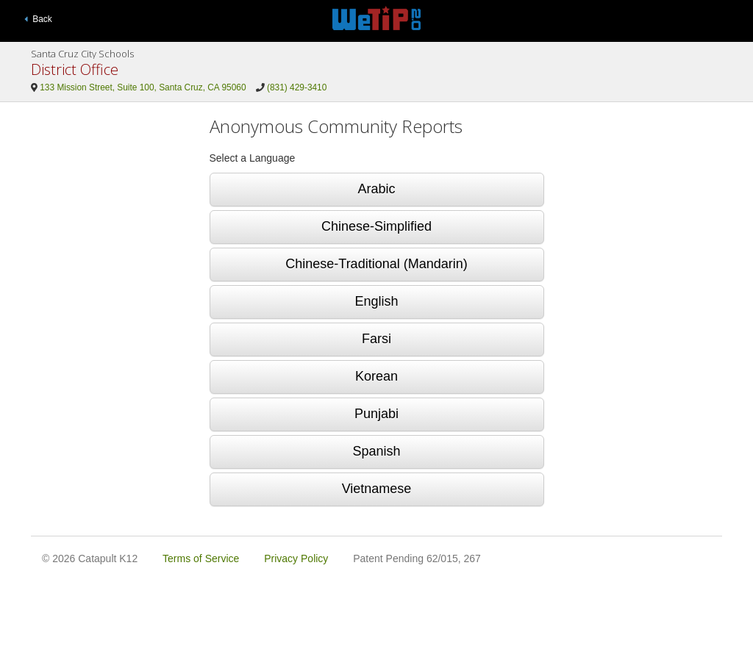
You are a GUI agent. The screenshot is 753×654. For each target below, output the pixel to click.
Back (38, 19)
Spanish (376, 451)
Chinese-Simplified (376, 226)
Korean (376, 376)
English (376, 301)
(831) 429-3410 (296, 87)
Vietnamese (377, 488)
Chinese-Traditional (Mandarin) (376, 263)
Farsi (376, 338)
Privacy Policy (296, 558)
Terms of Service (201, 558)
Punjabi (376, 413)
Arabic (376, 189)
